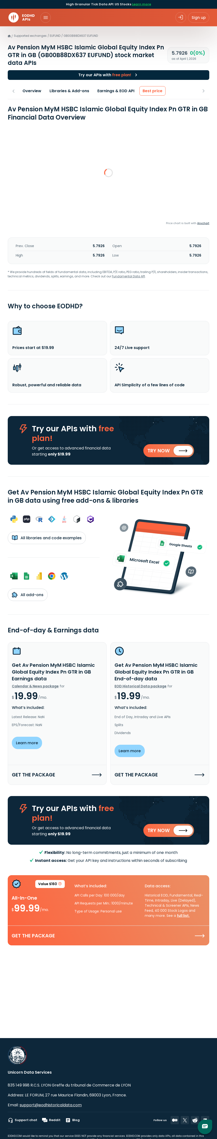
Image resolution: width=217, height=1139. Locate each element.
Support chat (22, 1120)
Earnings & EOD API (115, 91)
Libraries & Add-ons (69, 91)
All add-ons (27, 595)
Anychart (203, 223)
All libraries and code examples (47, 538)
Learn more (141, 4)
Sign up (199, 17)
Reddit (51, 1120)
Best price (152, 91)
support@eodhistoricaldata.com (51, 1105)
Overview (31, 91)
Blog (72, 1120)
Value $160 (50, 885)
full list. (183, 915)
